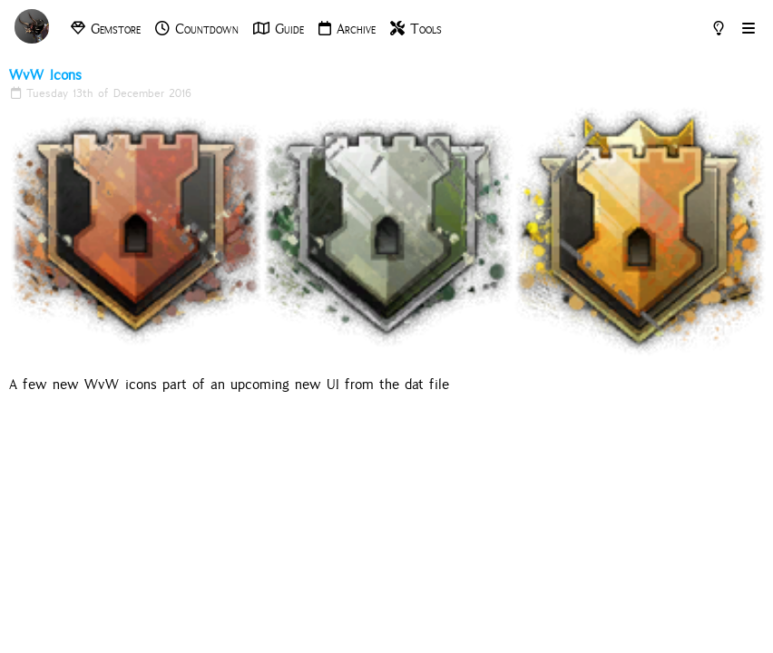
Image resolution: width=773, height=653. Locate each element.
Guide (278, 29)
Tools (416, 29)
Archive (347, 29)
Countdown (197, 29)
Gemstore (106, 29)
